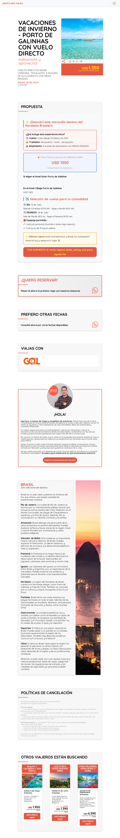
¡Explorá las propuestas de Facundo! (60, 460)
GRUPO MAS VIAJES (12, 3)
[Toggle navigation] (114, 3)
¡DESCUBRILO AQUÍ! (32, 816)
